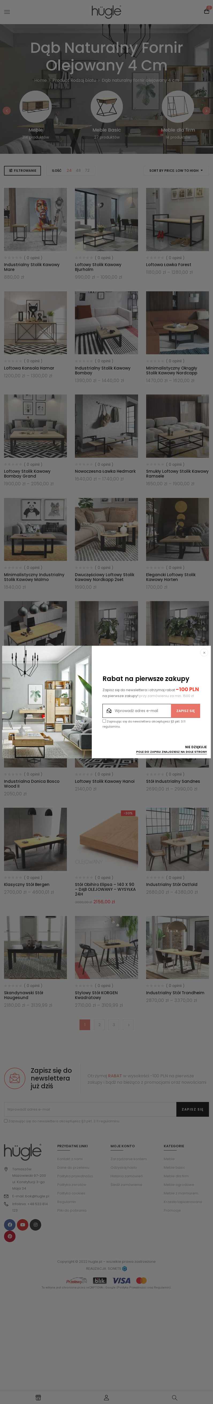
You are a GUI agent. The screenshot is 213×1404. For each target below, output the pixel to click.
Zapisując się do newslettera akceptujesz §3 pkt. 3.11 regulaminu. (143, 723)
